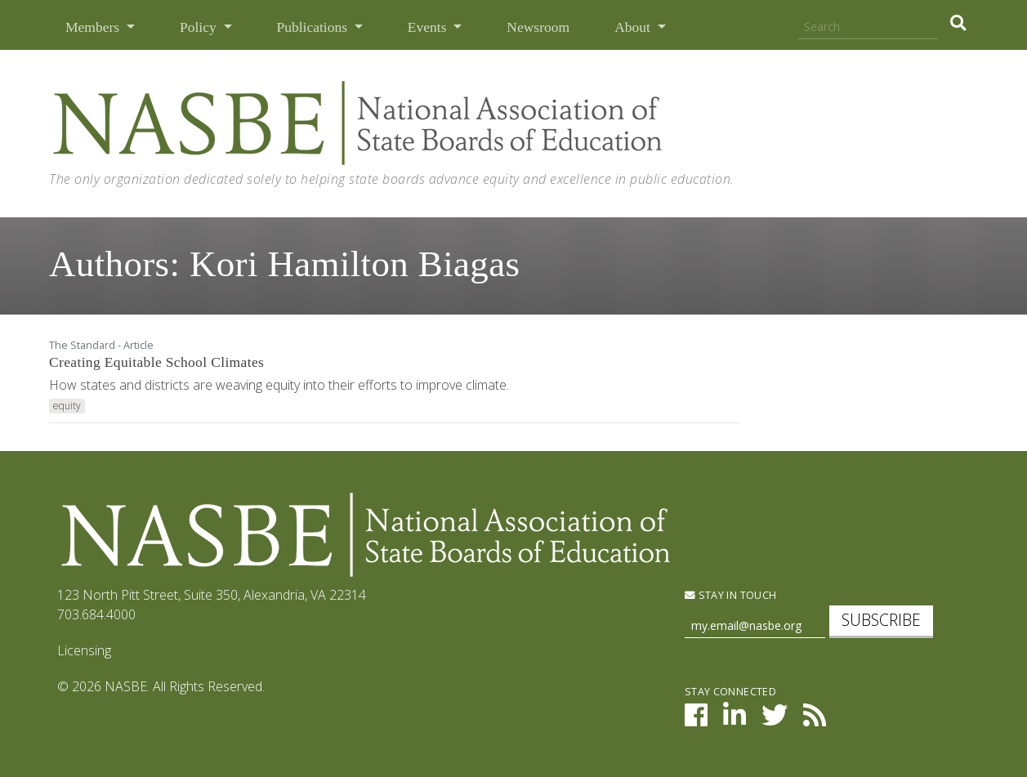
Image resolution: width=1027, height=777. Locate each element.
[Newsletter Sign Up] (755, 626)
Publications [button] (314, 27)
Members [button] (94, 27)
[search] (958, 23)
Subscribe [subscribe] (881, 620)
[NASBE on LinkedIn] (734, 720)
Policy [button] (200, 27)
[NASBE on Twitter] (774, 720)
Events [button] (429, 27)
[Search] (867, 27)
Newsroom (538, 27)
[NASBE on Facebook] (696, 720)
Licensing (84, 650)
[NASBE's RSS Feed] (814, 720)
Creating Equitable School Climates (156, 362)
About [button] (634, 27)
